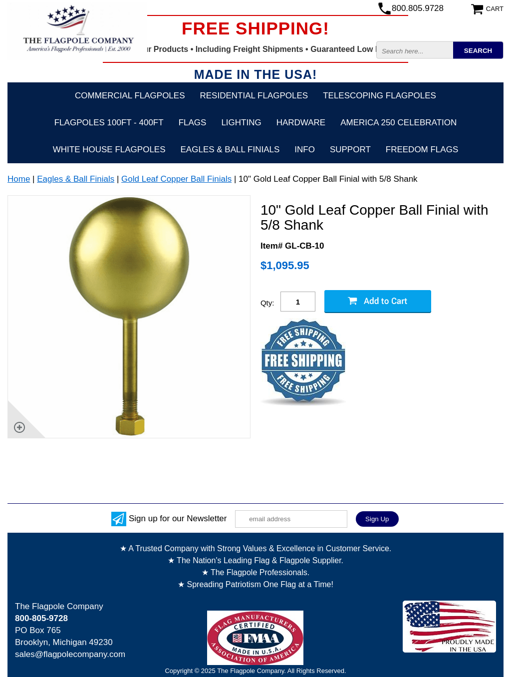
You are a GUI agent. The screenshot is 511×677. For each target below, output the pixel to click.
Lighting (241, 122)
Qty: (267, 303)
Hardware (301, 122)
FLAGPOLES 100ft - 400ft (109, 122)
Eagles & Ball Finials (230, 149)
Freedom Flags (422, 149)
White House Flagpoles (109, 149)
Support (350, 149)
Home (18, 179)
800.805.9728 (418, 8)
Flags (193, 122)
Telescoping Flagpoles (379, 95)
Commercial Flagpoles (130, 95)
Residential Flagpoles (254, 95)
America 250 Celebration (398, 122)
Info (304, 149)
